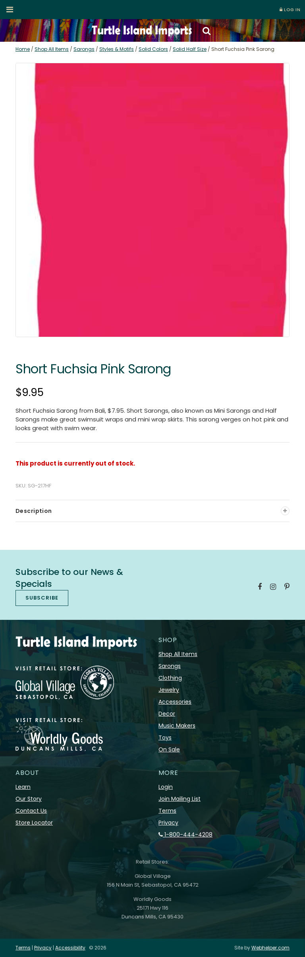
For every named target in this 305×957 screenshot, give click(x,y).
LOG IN (290, 9)
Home (22, 49)
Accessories (174, 702)
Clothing (170, 678)
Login (165, 787)
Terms (167, 811)
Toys (165, 738)
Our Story (28, 799)
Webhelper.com (270, 947)
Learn (23, 787)
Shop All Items (52, 49)
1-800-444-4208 (185, 835)
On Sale (169, 749)
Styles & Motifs (116, 49)
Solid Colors (153, 49)
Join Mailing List (179, 799)
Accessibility (70, 947)
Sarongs (84, 49)
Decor (166, 714)
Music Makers (176, 726)
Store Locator (34, 823)
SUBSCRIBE (41, 598)
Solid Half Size (190, 49)
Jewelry (168, 690)
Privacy (168, 823)
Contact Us (31, 811)
